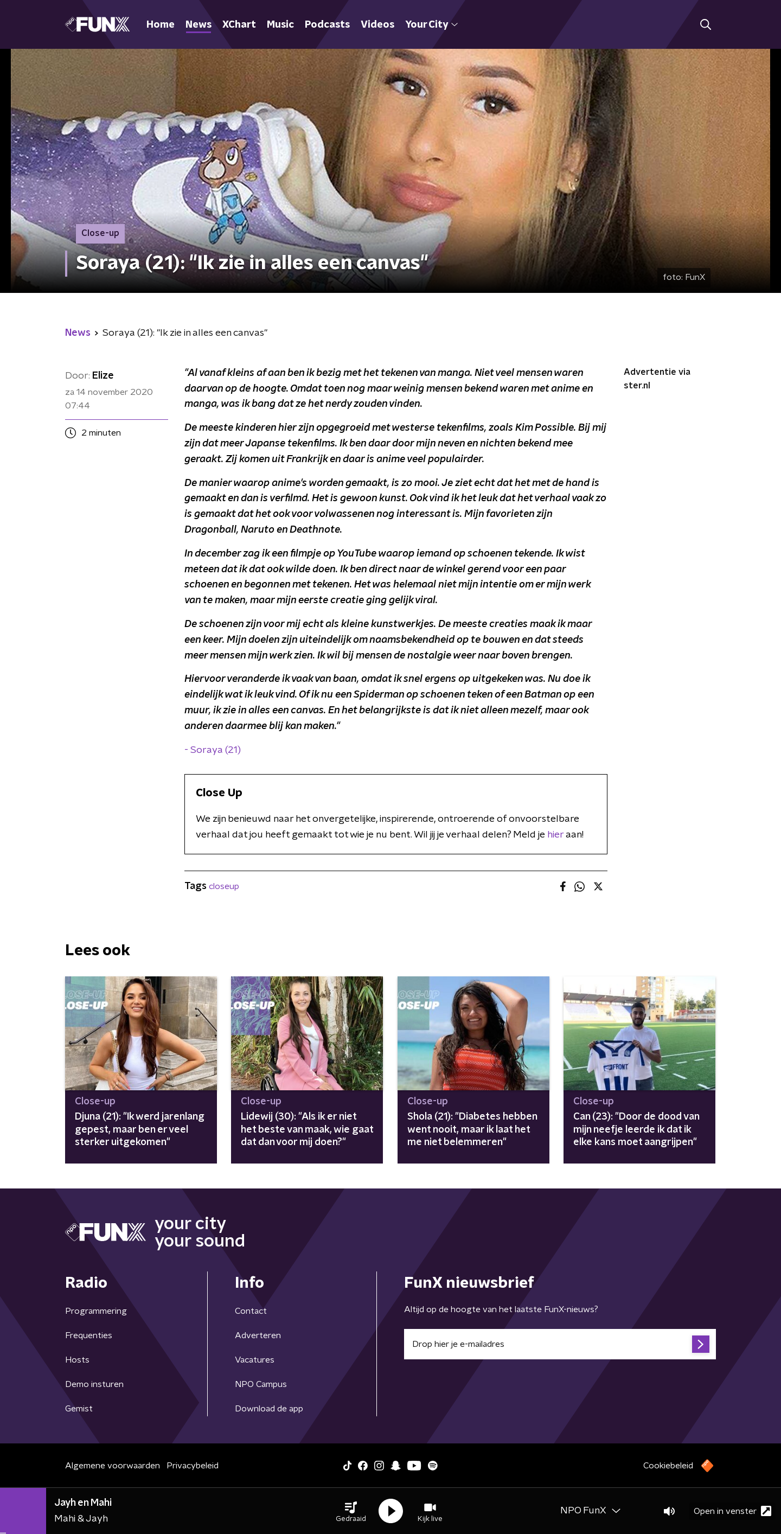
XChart (239, 25)
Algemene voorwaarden (112, 1465)
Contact (251, 1311)
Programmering (96, 1311)
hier (555, 835)
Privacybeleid (193, 1465)
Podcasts (327, 25)
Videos (377, 25)
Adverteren (258, 1335)
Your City (431, 25)
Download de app (269, 1408)
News (198, 25)
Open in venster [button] (732, 1511)
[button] (351, 1511)
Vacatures (254, 1360)
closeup (224, 886)
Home (160, 25)
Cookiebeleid (668, 1465)
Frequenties (88, 1335)
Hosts (77, 1360)
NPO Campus (261, 1384)
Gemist (79, 1408)
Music (280, 25)
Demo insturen (94, 1384)
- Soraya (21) (212, 750)
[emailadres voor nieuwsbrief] (560, 1344)
